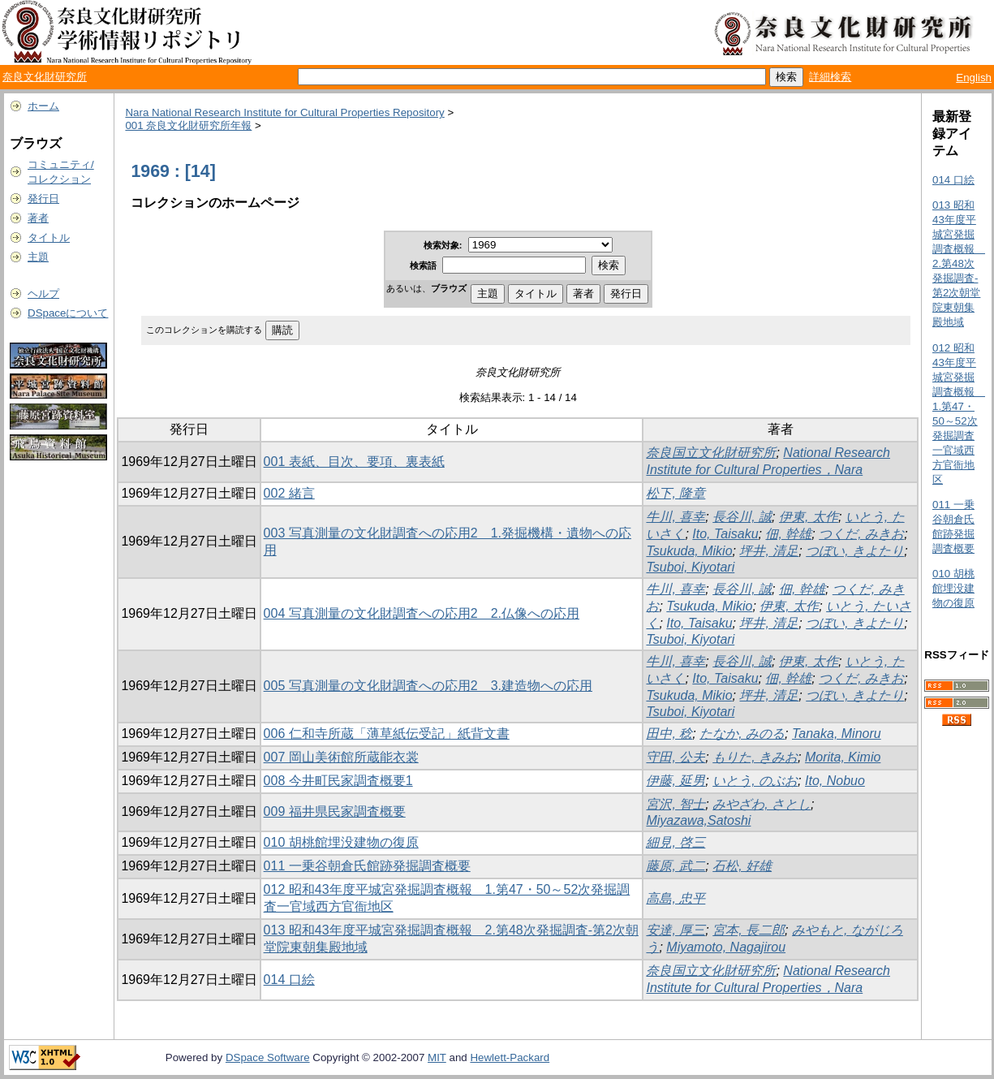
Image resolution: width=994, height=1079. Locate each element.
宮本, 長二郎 (748, 930)
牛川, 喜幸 (675, 517)
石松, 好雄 (742, 866)
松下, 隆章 (675, 493)
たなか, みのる (742, 733)
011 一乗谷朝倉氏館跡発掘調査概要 (367, 866)
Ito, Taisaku (725, 534)
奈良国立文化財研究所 (711, 453)
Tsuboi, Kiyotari (690, 567)
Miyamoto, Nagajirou (725, 947)
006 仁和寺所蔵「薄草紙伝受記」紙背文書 (387, 733)
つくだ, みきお (861, 534)
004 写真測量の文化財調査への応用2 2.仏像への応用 (421, 613)
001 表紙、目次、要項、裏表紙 (354, 461)
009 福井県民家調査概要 (335, 811)
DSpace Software (268, 1057)
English (974, 77)
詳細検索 (830, 77)
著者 (38, 218)
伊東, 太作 (808, 517)
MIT (437, 1057)
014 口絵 (289, 979)
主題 (38, 257)
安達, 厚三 (675, 930)
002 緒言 (289, 493)
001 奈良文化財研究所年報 (188, 125)
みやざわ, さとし (761, 804)
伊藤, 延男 (675, 781)
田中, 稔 (669, 733)
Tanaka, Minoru (836, 733)
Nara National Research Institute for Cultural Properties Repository (284, 112)
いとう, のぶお (755, 781)
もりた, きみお (755, 757)
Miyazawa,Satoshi (698, 820)
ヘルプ (43, 293)
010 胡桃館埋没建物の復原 (341, 842)
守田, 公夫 (675, 757)
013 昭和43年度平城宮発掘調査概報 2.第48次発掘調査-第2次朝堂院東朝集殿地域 (958, 263)
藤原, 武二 (675, 866)
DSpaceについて (68, 313)
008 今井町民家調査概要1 (338, 781)
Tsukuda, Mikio (689, 551)
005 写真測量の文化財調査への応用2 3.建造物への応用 (428, 686)
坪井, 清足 (768, 551)
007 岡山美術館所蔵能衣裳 (341, 757)
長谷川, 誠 (742, 517)
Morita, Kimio (842, 757)
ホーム (43, 106)
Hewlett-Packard (509, 1057)
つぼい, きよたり (855, 551)
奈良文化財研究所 (44, 77)
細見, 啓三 (675, 842)
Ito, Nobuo (835, 781)
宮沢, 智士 (675, 804)
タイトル (49, 237)
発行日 (43, 198)
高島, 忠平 (675, 898)
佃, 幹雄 (788, 534)
